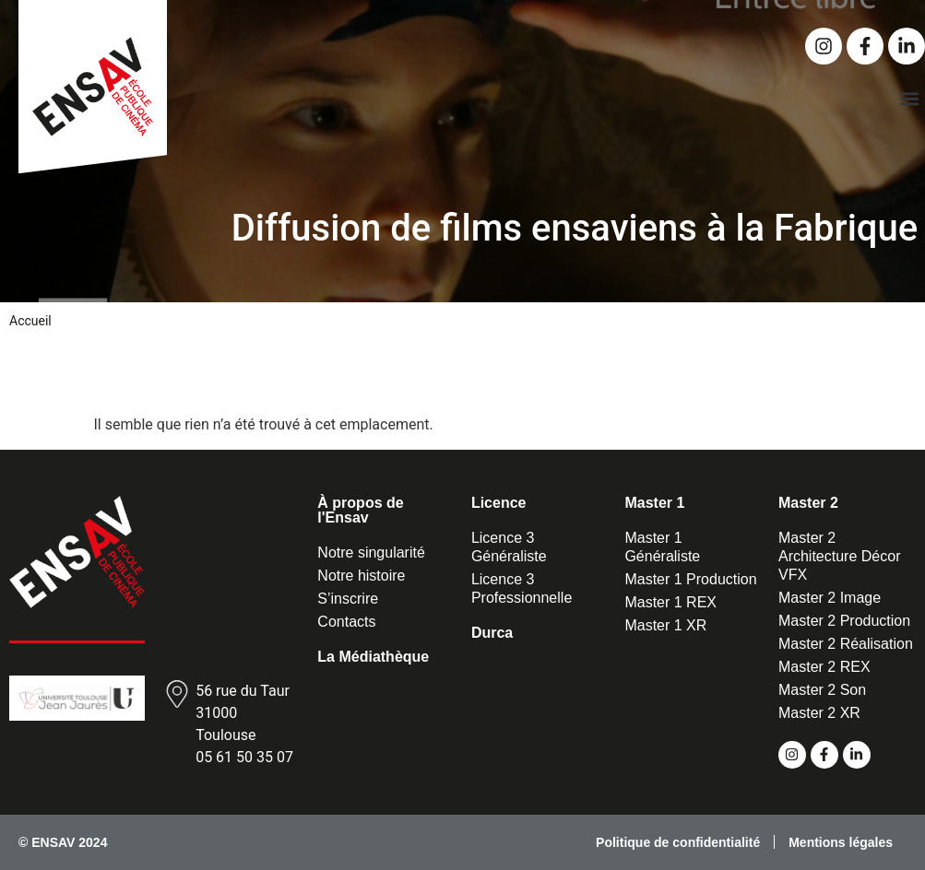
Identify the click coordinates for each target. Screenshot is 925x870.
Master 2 (808, 503)
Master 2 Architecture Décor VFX (839, 556)
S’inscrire (347, 598)
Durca (492, 633)
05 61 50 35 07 (244, 757)
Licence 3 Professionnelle (521, 588)
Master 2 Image (829, 597)
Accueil (30, 320)
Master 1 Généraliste (662, 547)
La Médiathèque (373, 656)
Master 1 (654, 503)
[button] (910, 98)
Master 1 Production (690, 579)
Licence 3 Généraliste (509, 547)
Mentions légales (841, 842)
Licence (499, 503)
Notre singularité (371, 552)
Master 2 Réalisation (845, 644)
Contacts (346, 621)
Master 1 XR (665, 625)
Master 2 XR (819, 713)
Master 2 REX (824, 667)
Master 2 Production (844, 621)
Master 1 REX (670, 602)
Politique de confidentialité (678, 842)
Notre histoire (361, 575)
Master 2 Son (822, 690)
